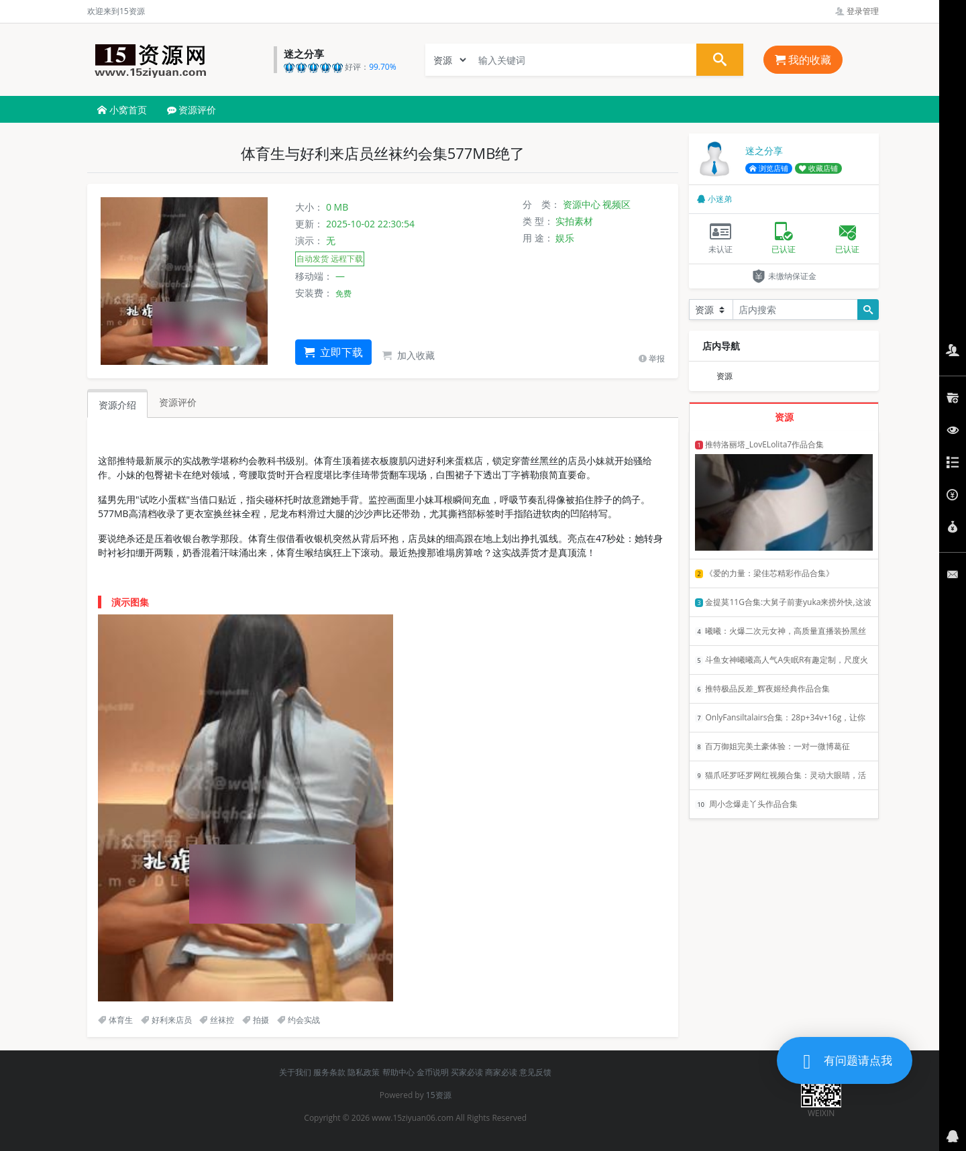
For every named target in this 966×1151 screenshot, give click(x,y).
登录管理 (857, 11)
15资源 (438, 1095)
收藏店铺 (818, 168)
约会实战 (298, 1020)
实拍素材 (574, 221)
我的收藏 (803, 59)
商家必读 (501, 1072)
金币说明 (433, 1072)
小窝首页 (122, 109)
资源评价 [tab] (178, 402)
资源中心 (581, 204)
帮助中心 (398, 1072)
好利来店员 (166, 1020)
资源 (724, 376)
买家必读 (467, 1072)
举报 (652, 358)
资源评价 (192, 109)
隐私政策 (363, 1072)
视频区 (616, 204)
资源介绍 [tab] (117, 404)
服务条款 (329, 1072)
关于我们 (295, 1072)
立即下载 (333, 352)
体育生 (115, 1020)
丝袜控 (216, 1020)
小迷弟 (714, 199)
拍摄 (255, 1020)
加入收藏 (408, 355)
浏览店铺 (768, 168)
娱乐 (564, 237)
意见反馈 (535, 1072)
